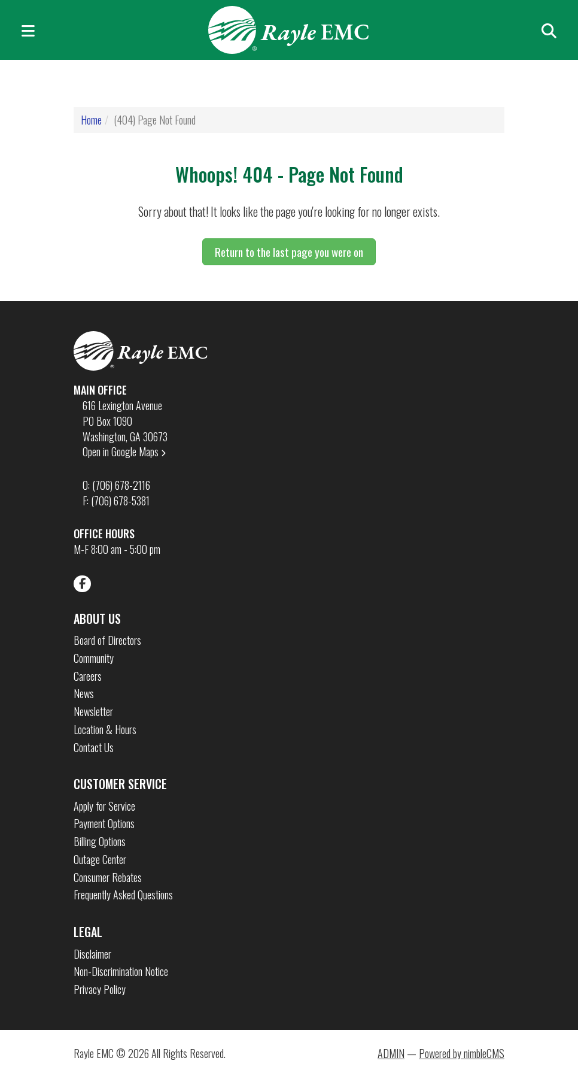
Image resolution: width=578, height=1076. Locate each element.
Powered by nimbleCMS (461, 1053)
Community (94, 658)
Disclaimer (92, 954)
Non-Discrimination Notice (121, 971)
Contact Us (94, 747)
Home (91, 120)
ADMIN (391, 1053)
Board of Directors (107, 640)
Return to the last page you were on (289, 251)
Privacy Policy (100, 989)
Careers (88, 676)
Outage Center (100, 859)
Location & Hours (105, 729)
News (84, 693)
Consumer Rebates (108, 877)
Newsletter (93, 711)
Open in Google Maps (125, 451)
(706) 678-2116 (121, 485)
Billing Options (100, 841)
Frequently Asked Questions (123, 894)
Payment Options (104, 823)
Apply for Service (104, 806)
